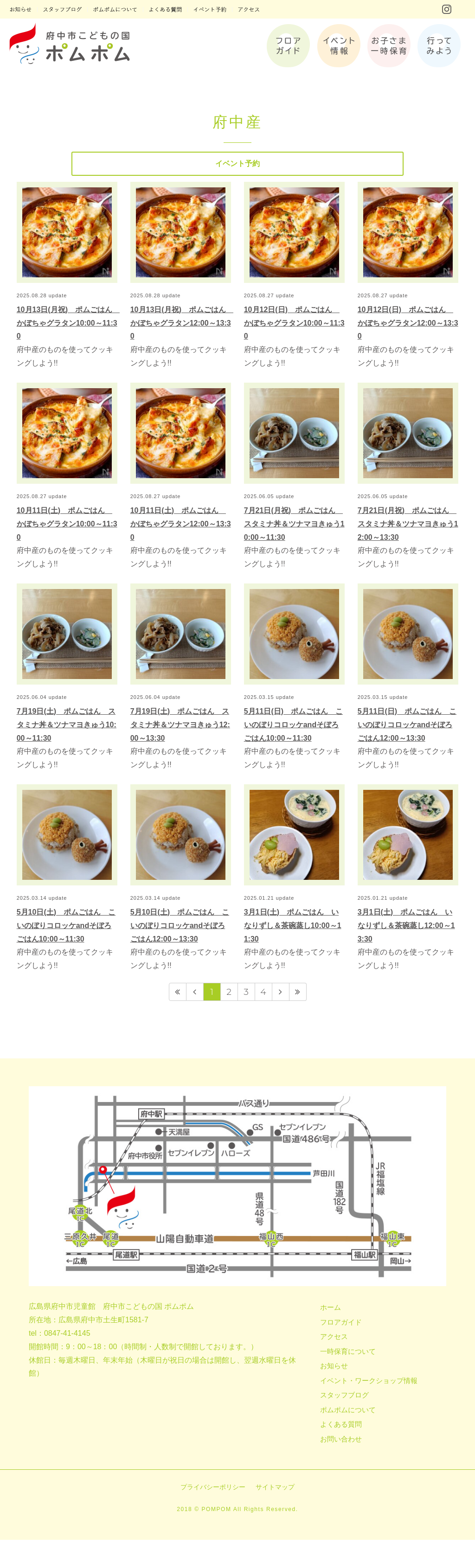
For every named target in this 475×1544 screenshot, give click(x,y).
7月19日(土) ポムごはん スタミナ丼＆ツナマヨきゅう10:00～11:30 (66, 728)
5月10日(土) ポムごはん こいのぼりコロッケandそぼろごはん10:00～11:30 (66, 929)
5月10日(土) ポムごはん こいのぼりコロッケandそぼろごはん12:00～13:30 (179, 929)
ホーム (330, 1311)
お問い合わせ (341, 1443)
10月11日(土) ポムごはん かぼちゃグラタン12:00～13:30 (180, 527)
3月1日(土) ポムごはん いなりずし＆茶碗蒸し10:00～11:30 (292, 929)
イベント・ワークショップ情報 (368, 1384)
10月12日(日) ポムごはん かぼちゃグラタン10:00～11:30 (294, 326)
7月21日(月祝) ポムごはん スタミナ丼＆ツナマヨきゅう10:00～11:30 (294, 527)
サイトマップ (275, 1491)
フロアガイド (341, 1326)
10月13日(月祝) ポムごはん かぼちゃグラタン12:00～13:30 (181, 326)
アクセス (334, 1341)
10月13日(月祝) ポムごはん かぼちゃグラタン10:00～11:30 (68, 326)
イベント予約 (237, 165)
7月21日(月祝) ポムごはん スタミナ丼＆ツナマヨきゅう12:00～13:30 (408, 527)
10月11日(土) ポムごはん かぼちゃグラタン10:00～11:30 (67, 527)
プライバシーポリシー (212, 1491)
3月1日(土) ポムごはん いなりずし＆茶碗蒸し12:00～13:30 (406, 929)
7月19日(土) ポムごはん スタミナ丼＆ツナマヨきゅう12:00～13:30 (180, 728)
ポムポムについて (348, 1413)
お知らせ (334, 1370)
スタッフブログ (344, 1399)
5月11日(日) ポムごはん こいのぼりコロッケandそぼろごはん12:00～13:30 (407, 728)
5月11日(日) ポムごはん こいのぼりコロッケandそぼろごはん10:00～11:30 (293, 728)
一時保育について (348, 1355)
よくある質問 (341, 1428)
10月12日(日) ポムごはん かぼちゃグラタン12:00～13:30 (408, 326)
